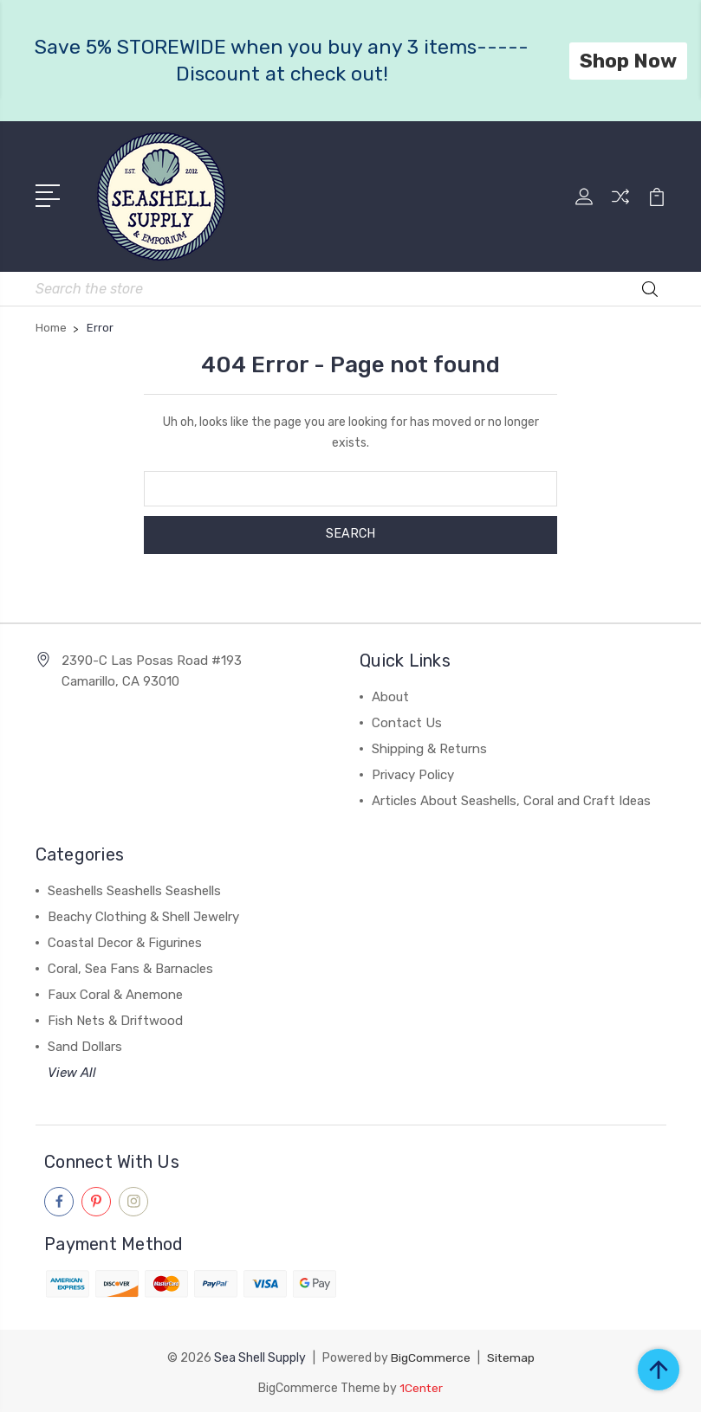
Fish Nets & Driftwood (115, 1018)
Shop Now (628, 60)
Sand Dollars (85, 1044)
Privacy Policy (413, 772)
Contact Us (407, 720)
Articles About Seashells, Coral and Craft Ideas (511, 798)
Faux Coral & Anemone (115, 992)
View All (72, 1070)
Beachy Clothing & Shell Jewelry (143, 914)
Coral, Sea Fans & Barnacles (130, 966)
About (390, 694)
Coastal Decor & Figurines (125, 940)
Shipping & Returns (429, 746)
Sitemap (510, 1354)
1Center (421, 1384)
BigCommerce (430, 1354)
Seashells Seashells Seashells (134, 888)
